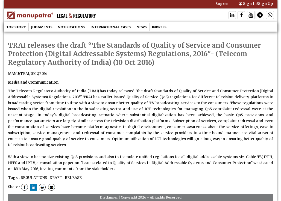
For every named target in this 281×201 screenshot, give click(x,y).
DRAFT (55, 177)
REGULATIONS (34, 177)
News (141, 27)
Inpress (159, 27)
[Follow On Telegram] (260, 16)
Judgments (41, 27)
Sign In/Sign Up (256, 3)
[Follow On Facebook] (241, 16)
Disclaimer (109, 197)
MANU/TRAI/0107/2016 (27, 73)
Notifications (71, 27)
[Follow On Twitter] (251, 16)
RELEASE (73, 177)
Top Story (16, 27)
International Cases (110, 27)
